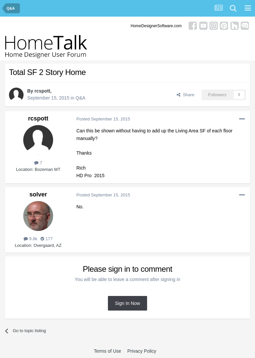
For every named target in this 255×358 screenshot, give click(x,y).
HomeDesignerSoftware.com (156, 26)
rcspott (42, 91)
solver (38, 194)
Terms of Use (107, 351)
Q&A (81, 98)
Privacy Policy (141, 351)
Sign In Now (127, 303)
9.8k (30, 238)
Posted (103, 118)
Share (185, 94)
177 (46, 238)
